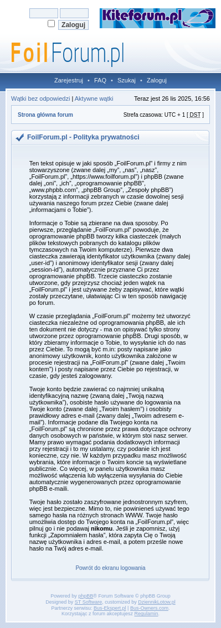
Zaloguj (157, 80)
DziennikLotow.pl (157, 602)
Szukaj (126, 80)
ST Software (88, 602)
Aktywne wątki (94, 98)
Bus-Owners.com (149, 608)
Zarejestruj (68, 80)
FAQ (100, 80)
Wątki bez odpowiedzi (40, 98)
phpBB (85, 596)
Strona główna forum (45, 115)
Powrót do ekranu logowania (110, 568)
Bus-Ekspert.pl (110, 608)
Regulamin (146, 613)
